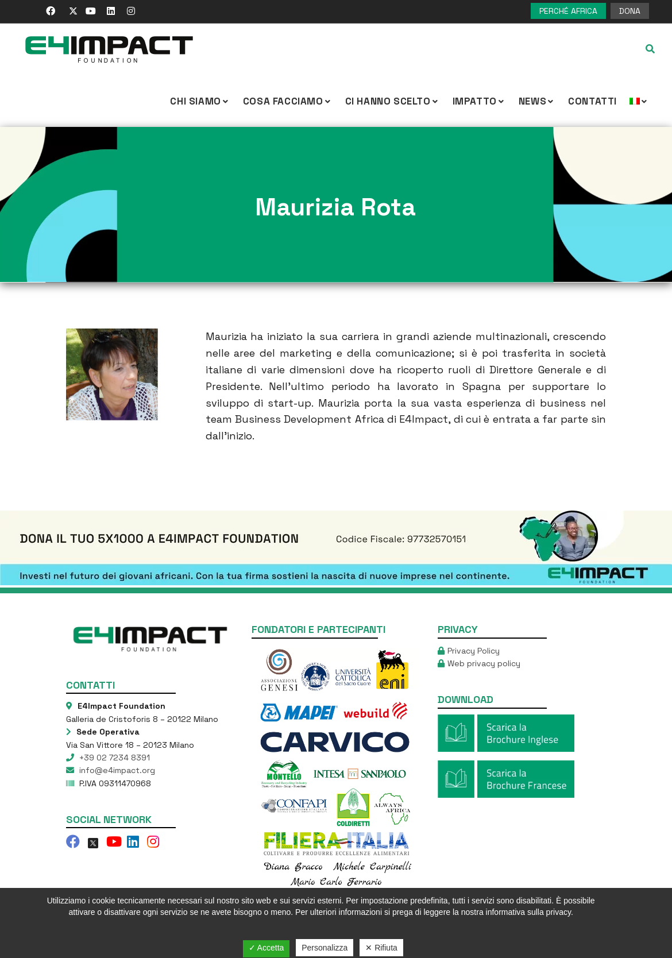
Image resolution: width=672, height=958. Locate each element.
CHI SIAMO (200, 101)
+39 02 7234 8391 (113, 757)
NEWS (537, 101)
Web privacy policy (483, 663)
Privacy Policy (473, 651)
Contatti (592, 101)
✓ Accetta (266, 947)
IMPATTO (479, 101)
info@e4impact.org (116, 770)
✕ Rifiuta (381, 947)
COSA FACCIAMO (288, 101)
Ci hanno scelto (392, 101)
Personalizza (324, 947)
